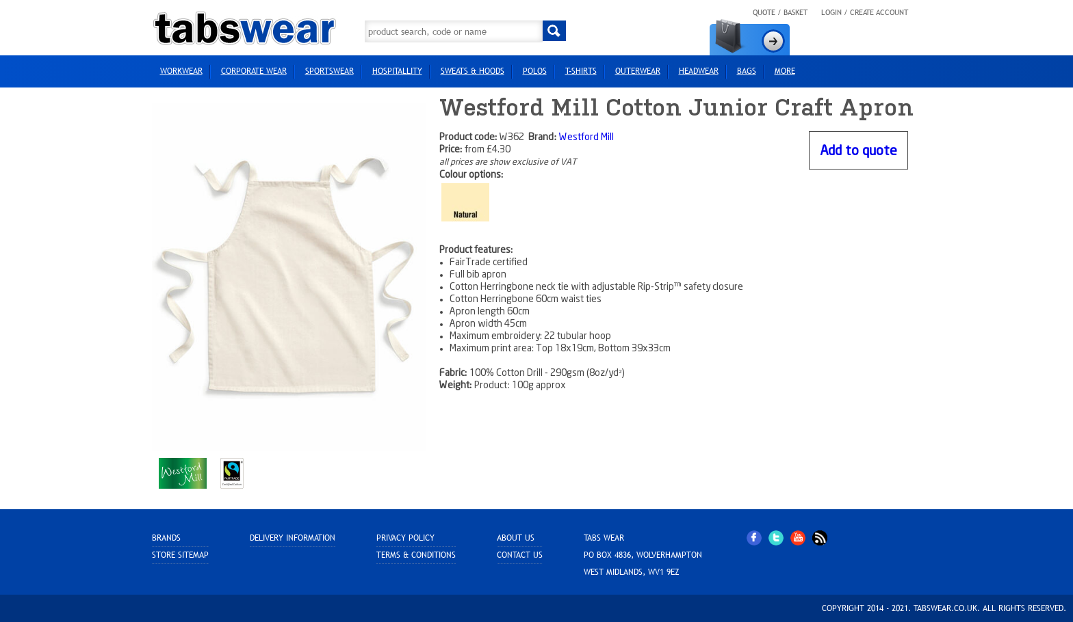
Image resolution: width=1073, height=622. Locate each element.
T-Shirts (581, 71)
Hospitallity (397, 71)
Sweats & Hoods (472, 71)
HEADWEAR (699, 71)
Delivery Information (292, 538)
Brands (166, 538)
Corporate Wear (254, 71)
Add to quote (858, 151)
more (785, 71)
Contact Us (520, 555)
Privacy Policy (405, 538)
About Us (515, 538)
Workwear (181, 71)
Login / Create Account (864, 12)
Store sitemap (180, 555)
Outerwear (637, 71)
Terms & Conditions (416, 555)
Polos (535, 71)
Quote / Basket (780, 12)
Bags (746, 71)
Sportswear (329, 71)
